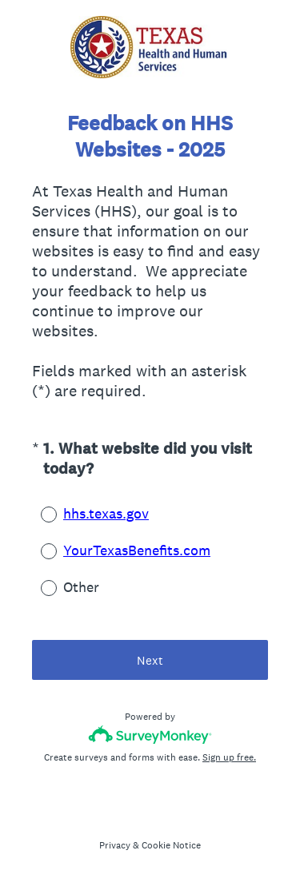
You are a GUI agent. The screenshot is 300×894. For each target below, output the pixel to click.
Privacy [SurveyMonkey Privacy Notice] (114, 845)
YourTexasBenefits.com (136, 550)
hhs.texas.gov (106, 513)
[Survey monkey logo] (150, 734)
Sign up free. (229, 757)
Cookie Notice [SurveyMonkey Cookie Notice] (171, 845)
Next (150, 660)
